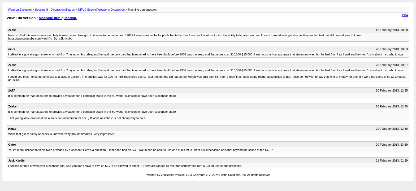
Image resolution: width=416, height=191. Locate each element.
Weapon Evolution (20, 9)
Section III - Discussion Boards (55, 9)
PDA (405, 15)
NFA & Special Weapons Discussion (101, 9)
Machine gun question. (58, 18)
